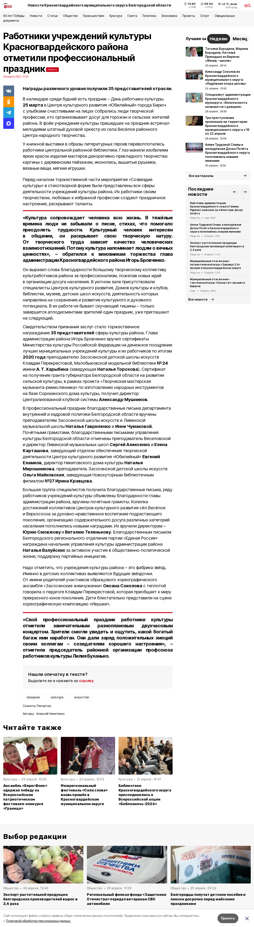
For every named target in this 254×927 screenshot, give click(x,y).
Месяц (240, 38)
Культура (115, 16)
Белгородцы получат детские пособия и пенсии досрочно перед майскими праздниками (208, 899)
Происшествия (93, 16)
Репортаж (44, 706)
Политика (149, 16)
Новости (36, 16)
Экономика (169, 16)
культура (57, 697)
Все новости (198, 299)
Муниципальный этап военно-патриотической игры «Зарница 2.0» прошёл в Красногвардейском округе (215, 264)
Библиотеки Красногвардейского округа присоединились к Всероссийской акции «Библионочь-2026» (145, 795)
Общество (70, 16)
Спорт (204, 16)
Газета (132, 16)
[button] (234, 191)
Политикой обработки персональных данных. (38, 921)
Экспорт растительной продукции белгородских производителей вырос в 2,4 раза (217, 246)
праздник (33, 697)
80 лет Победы (14, 16)
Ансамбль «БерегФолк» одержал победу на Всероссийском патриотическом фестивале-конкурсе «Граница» (25, 797)
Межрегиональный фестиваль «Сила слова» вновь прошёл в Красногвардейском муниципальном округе (84, 795)
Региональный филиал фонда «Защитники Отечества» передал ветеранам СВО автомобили (126, 899)
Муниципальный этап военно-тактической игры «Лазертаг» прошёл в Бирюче (217, 283)
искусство (81, 697)
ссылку (86, 680)
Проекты (188, 16)
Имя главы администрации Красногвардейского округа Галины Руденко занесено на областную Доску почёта (216, 208)
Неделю (219, 38)
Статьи (52, 16)
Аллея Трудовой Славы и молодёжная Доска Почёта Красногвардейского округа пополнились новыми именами (215, 228)
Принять (228, 918)
